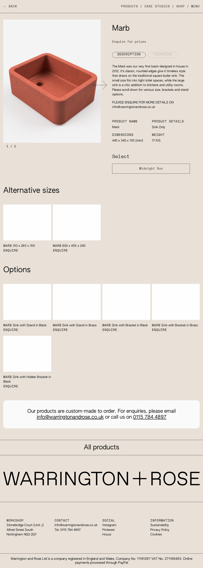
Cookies (156, 534)
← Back (10, 6)
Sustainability (159, 525)
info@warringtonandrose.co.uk (133, 107)
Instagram (109, 525)
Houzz (106, 534)
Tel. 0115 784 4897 (68, 530)
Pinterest (108, 530)
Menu (195, 6)
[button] (99, 85)
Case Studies (157, 6)
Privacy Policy (159, 530)
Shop (180, 6)
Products (129, 6)
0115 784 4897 (149, 417)
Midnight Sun (151, 168)
